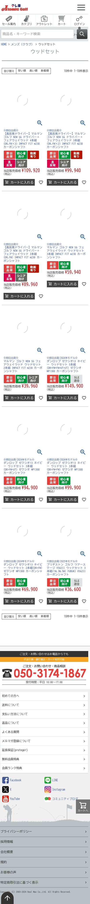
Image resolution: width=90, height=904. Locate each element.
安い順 (22, 70)
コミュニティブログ (61, 798)
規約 (3, 862)
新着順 (45, 70)
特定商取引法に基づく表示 (19, 882)
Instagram (54, 789)
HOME (4, 44)
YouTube (11, 798)
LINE (51, 780)
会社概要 (6, 851)
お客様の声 (8, 872)
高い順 (33, 70)
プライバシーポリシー (16, 831)
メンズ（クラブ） (22, 44)
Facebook (11, 780)
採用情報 (6, 841)
